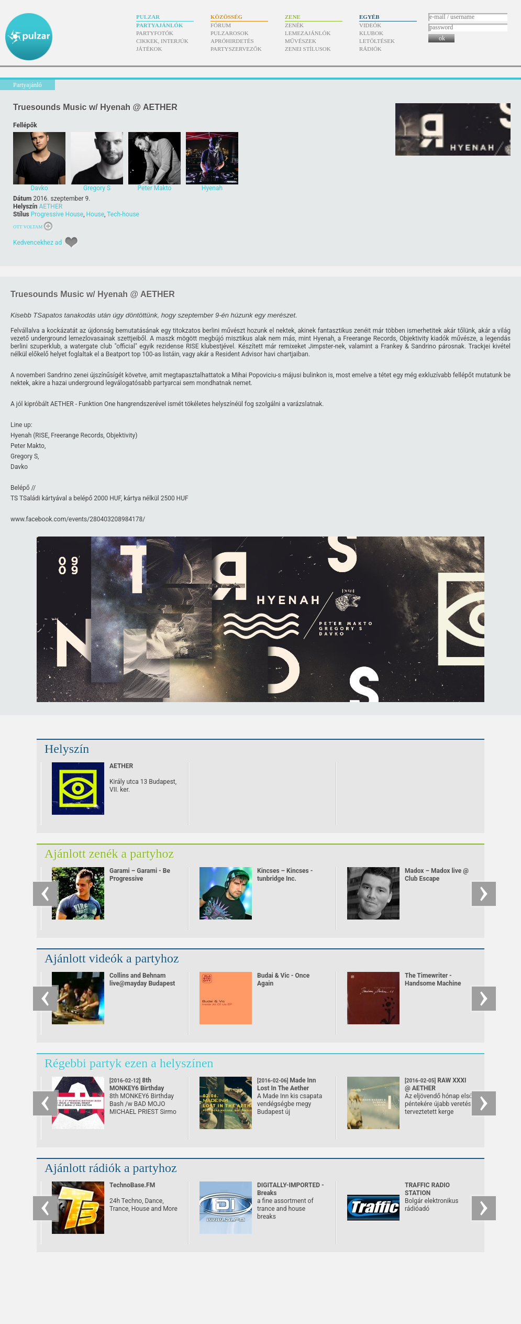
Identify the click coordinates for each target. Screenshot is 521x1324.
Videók (370, 25)
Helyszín (67, 749)
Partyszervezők (236, 49)
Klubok (371, 33)
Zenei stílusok (308, 49)
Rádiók (370, 49)
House (95, 214)
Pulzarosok (229, 33)
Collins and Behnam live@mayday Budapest (142, 979)
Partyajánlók (159, 25)
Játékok (149, 49)
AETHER (50, 206)
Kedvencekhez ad (37, 242)
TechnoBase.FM (132, 1185)
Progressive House (57, 214)
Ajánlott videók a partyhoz (112, 958)
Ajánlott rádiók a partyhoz (111, 1168)
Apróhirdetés (232, 41)
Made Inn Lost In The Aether (286, 1088)
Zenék (294, 25)
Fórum (220, 25)
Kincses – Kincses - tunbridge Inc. (285, 874)
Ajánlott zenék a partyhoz (109, 853)
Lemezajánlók (307, 33)
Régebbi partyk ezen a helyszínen (129, 1063)
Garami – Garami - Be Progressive (139, 874)
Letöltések (377, 41)
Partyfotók (154, 33)
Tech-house (123, 214)
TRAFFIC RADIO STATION (427, 1189)
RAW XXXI (436, 1084)
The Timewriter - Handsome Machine (433, 979)
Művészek (300, 41)
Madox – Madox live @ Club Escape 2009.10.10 (437, 878)
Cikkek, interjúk (162, 41)
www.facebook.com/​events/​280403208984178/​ (77, 519)
